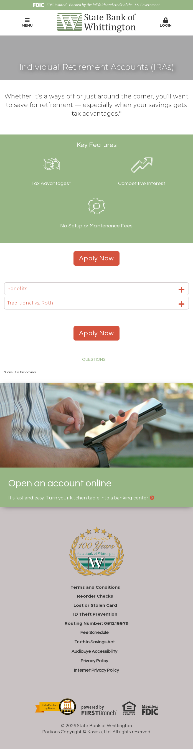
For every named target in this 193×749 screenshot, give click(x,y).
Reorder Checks (95, 596)
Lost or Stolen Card (95, 605)
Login (166, 22)
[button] (166, 23)
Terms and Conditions (95, 587)
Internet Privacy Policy (96, 670)
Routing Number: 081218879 (96, 623)
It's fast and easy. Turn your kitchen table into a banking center (78, 498)
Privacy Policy (94, 661)
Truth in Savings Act (94, 642)
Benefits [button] (17, 288)
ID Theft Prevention (95, 614)
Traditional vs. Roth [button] (30, 303)
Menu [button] (27, 22)
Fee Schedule (94, 632)
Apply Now (96, 258)
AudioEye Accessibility (94, 651)
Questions (93, 359)
